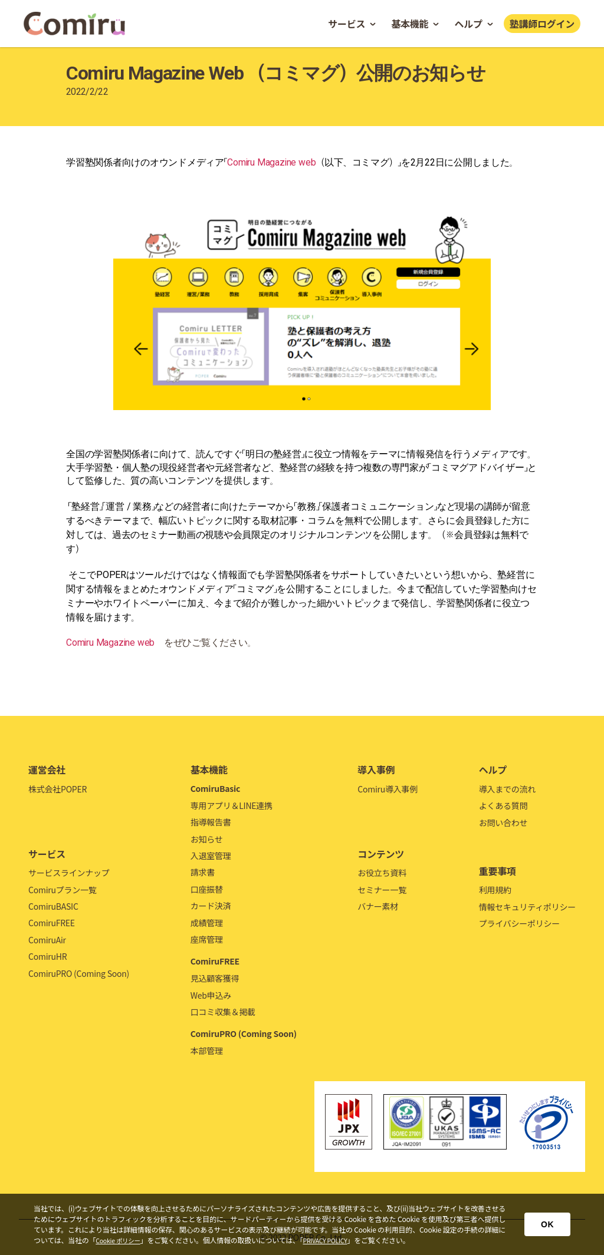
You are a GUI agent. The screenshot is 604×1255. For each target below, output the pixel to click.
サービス (346, 23)
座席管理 (207, 939)
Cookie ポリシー (121, 1240)
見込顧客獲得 (215, 978)
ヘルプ (468, 23)
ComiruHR (47, 956)
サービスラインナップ (69, 872)
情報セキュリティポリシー (527, 907)
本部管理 (207, 1050)
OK (547, 1224)
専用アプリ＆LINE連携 (232, 805)
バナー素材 (377, 906)
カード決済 (211, 905)
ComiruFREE (51, 923)
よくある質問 (503, 805)
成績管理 (207, 923)
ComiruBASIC (53, 906)
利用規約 (495, 890)
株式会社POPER (57, 789)
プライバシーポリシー (519, 923)
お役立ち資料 (381, 872)
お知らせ (207, 839)
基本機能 (409, 23)
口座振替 (207, 889)
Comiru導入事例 (387, 789)
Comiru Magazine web (271, 162)
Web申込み (211, 995)
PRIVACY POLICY (335, 1240)
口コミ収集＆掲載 (223, 1012)
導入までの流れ (507, 789)
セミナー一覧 (381, 890)
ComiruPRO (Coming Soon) (78, 973)
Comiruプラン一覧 (62, 890)
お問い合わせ (503, 822)
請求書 (203, 872)
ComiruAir (47, 940)
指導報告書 (211, 822)
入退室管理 (211, 855)
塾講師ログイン (542, 23)
